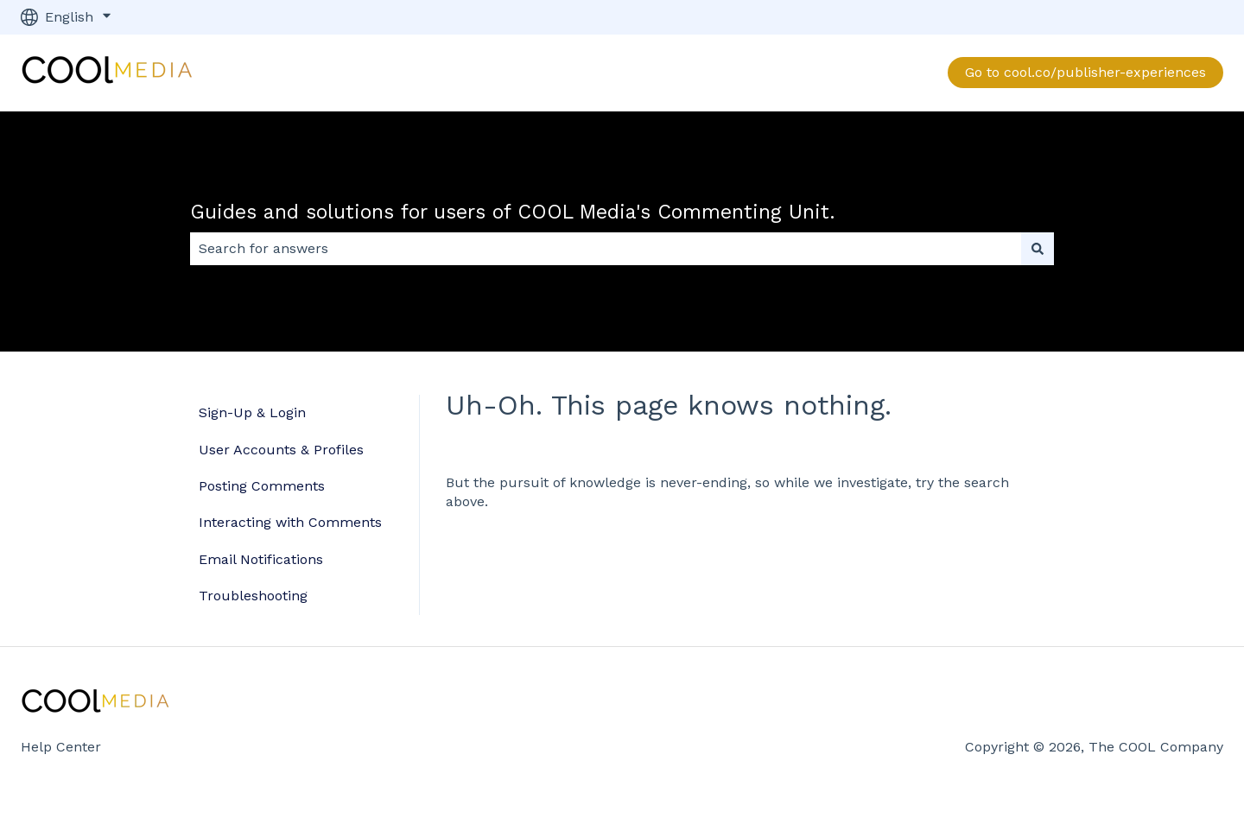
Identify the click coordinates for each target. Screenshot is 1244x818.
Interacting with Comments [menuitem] (290, 522)
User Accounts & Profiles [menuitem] (281, 449)
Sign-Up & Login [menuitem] (252, 412)
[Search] (1037, 248)
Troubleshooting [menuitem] (253, 595)
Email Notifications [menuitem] (261, 559)
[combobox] (605, 248)
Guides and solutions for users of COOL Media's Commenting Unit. (512, 212)
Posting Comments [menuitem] (262, 486)
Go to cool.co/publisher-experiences (1085, 72)
